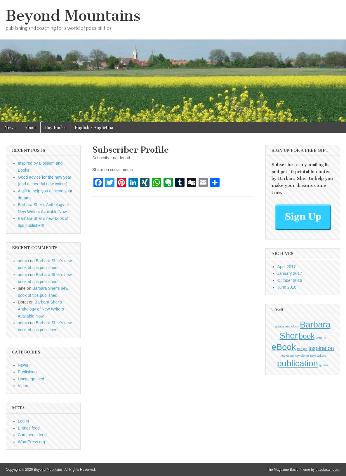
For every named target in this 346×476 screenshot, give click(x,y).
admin (23, 260)
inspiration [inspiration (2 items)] (321, 348)
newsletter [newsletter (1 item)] (302, 355)
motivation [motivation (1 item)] (286, 355)
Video (23, 385)
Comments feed (32, 434)
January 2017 (289, 273)
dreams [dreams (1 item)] (321, 337)
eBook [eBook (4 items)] (284, 347)
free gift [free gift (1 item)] (302, 349)
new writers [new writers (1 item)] (318, 355)
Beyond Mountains (73, 16)
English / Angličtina (94, 127)
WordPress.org (31, 441)
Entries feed (29, 428)
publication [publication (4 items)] (297, 363)
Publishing (27, 372)
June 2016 (286, 287)
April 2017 (286, 266)
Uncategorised (31, 379)
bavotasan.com (327, 470)
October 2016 (289, 280)
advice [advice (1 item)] (279, 326)
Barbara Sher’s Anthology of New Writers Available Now (41, 309)
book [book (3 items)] (306, 336)
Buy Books (55, 127)
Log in (23, 421)
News (9, 127)
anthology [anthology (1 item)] (292, 326)
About (30, 127)
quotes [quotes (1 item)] (323, 365)
